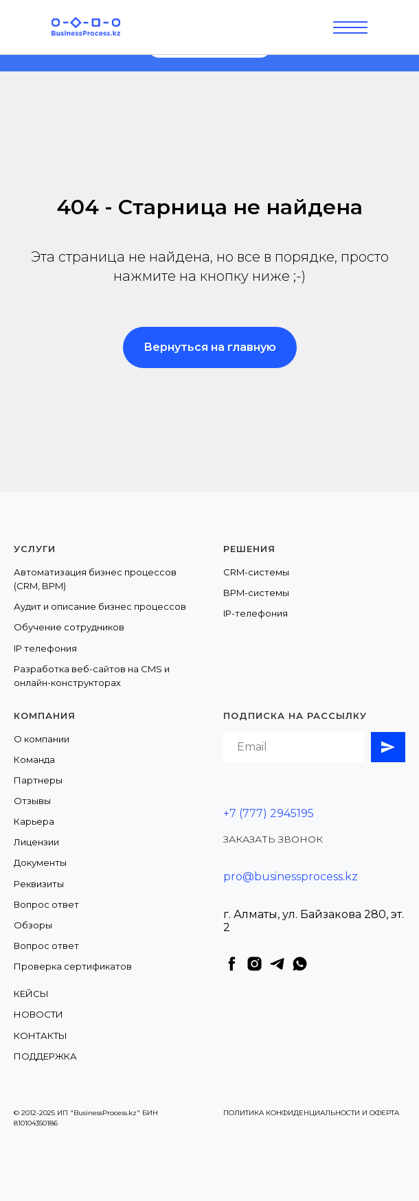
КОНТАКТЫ (40, 1035)
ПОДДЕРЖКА (45, 1056)
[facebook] (231, 963)
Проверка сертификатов (73, 966)
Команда (34, 759)
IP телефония (45, 648)
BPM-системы (256, 592)
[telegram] (277, 963)
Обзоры (33, 924)
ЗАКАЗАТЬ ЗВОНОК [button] (273, 839)
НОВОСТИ (38, 1014)
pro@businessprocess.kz (290, 876)
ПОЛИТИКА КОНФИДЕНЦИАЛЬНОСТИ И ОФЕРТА (311, 1112)
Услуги (35, 548)
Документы (40, 862)
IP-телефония (255, 613)
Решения (249, 548)
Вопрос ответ (46, 904)
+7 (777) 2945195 (268, 813)
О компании (41, 738)
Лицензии (36, 841)
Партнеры (38, 780)
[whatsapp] (299, 963)
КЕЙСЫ (31, 993)
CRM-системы (256, 572)
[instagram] (254, 963)
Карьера (34, 821)
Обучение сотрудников (69, 626)
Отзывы (32, 800)
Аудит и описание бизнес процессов (100, 606)
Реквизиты (39, 883)
